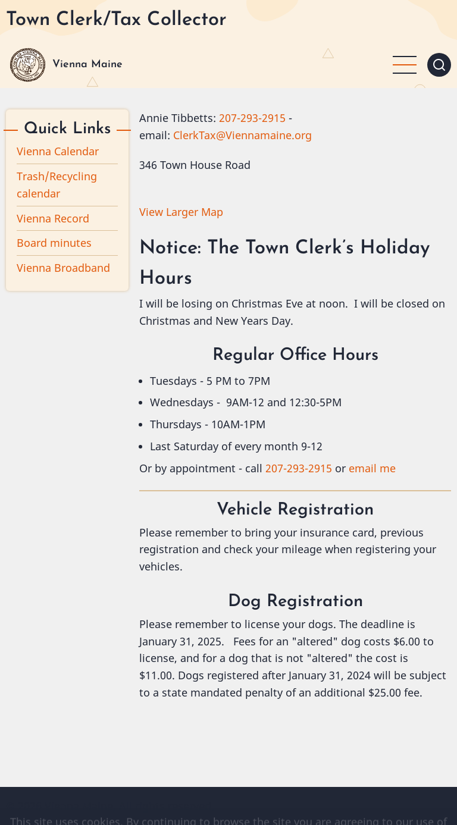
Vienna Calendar (58, 151)
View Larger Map (181, 212)
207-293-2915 (252, 118)
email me (372, 468)
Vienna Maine (87, 64)
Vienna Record (53, 218)
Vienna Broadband (63, 268)
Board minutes (54, 243)
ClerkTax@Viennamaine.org (242, 135)
